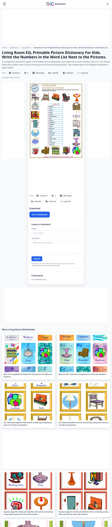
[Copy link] (83, 73)
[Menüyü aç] (4, 4)
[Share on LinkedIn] (53, 73)
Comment (35, 238)
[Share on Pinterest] (68, 73)
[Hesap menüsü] (107, 3)
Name (33, 228)
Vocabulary (13, 47)
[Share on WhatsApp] (38, 73)
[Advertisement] (56, 26)
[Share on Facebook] (14, 73)
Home (4, 47)
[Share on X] (26, 73)
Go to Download (39, 214)
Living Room (26, 47)
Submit (36, 258)
